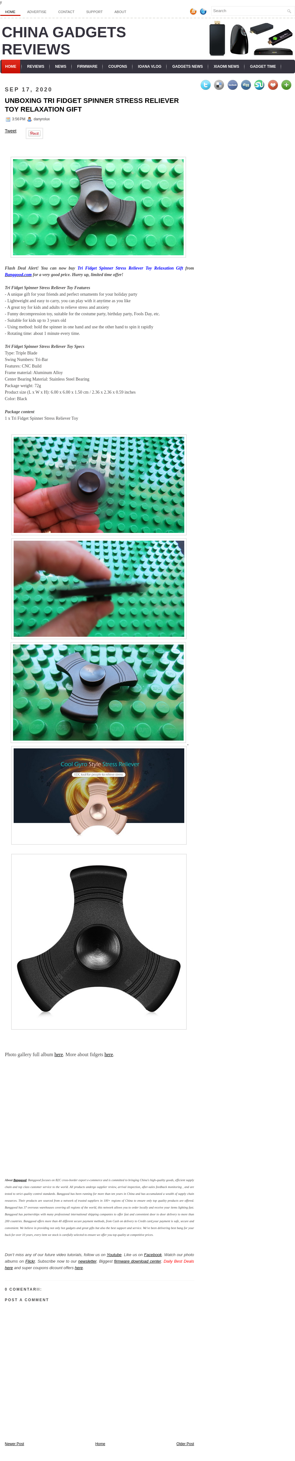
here (58, 1054)
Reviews (35, 66)
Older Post (185, 1444)
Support (94, 12)
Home (10, 12)
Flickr (30, 1261)
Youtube (114, 1254)
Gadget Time (263, 66)
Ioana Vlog (150, 66)
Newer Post (14, 1444)
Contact (66, 12)
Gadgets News (187, 66)
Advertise (37, 12)
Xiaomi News (226, 66)
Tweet (10, 130)
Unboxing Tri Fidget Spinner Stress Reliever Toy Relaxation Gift (92, 105)
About (120, 12)
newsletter (87, 1261)
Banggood (19, 1180)
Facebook (153, 1254)
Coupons (117, 66)
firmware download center (137, 1261)
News (60, 66)
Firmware (87, 66)
